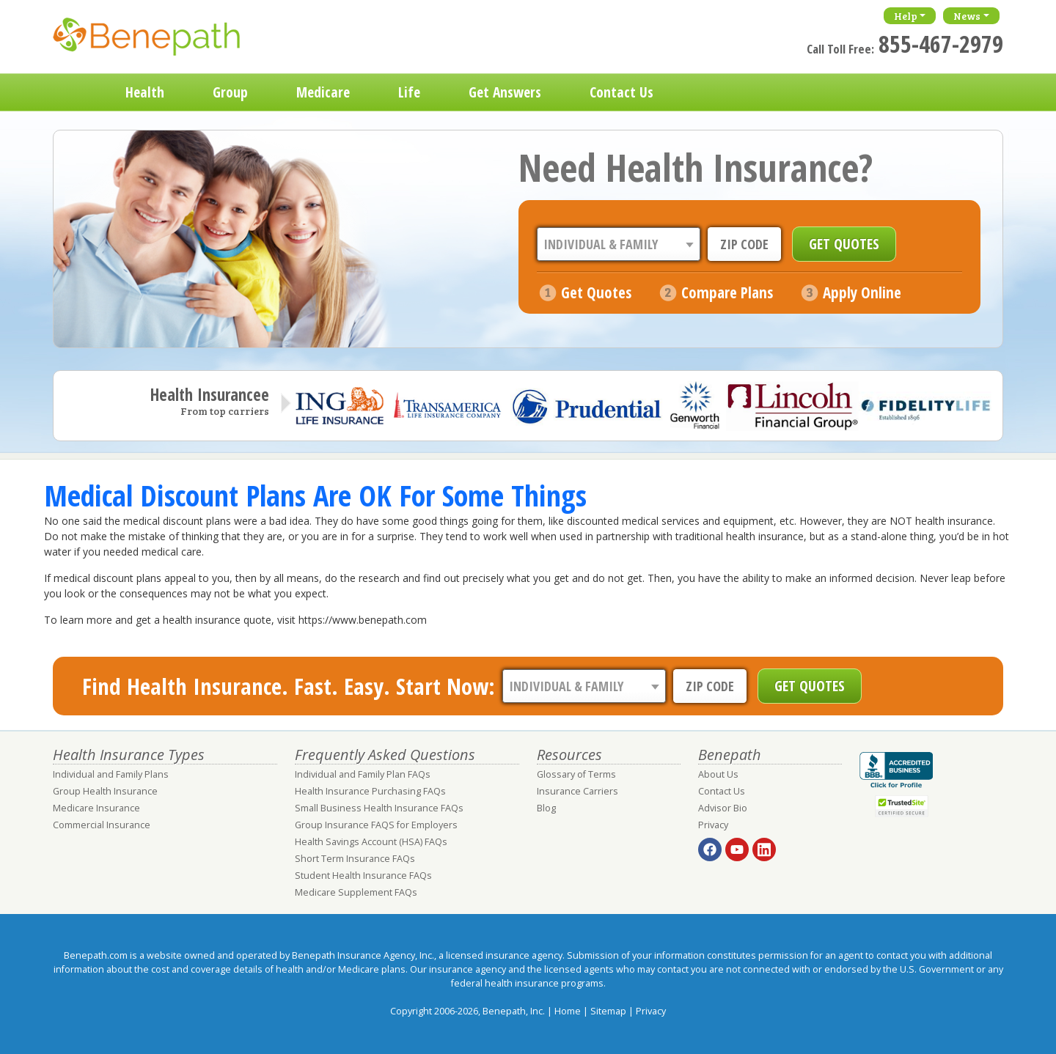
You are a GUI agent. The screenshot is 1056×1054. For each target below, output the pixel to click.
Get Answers (505, 92)
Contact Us (621, 92)
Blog (546, 808)
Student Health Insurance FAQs (363, 875)
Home (77, 92)
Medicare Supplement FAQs (356, 892)
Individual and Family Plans (111, 774)
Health (144, 92)
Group (230, 92)
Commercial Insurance (101, 825)
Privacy (713, 825)
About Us (718, 774)
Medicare (323, 92)
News (966, 16)
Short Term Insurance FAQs (355, 858)
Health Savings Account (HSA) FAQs (371, 842)
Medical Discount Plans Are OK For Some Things (315, 495)
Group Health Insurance (105, 791)
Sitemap (608, 1011)
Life (409, 92)
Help (905, 16)
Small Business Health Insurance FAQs (379, 808)
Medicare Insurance (96, 808)
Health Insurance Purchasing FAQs (370, 791)
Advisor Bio (722, 808)
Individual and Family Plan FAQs (362, 774)
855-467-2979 (941, 43)
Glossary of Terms (576, 774)
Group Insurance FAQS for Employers (376, 825)
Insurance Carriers (577, 791)
